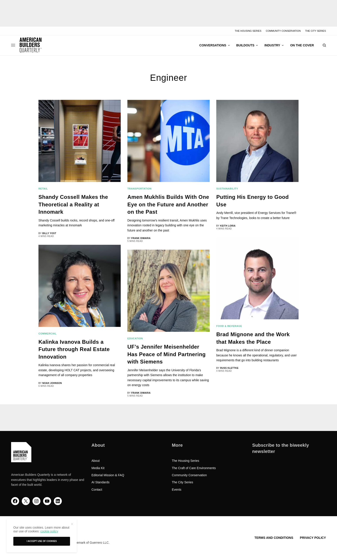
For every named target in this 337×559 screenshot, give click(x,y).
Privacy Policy (313, 537)
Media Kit (98, 468)
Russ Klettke (229, 368)
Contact (97, 489)
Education (135, 338)
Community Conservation (283, 31)
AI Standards (101, 482)
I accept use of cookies (42, 541)
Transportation (139, 188)
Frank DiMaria (140, 238)
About (96, 460)
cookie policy (49, 531)
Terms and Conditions (274, 537)
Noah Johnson (52, 383)
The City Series (315, 31)
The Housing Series (248, 31)
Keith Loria (227, 226)
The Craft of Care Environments (194, 468)
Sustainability (227, 188)
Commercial (47, 333)
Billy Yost (49, 233)
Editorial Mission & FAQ (108, 475)
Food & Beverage (229, 326)
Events (176, 489)
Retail (43, 188)
